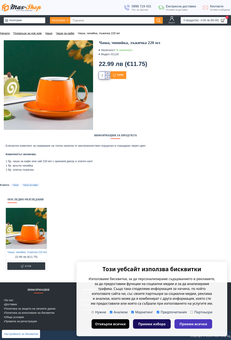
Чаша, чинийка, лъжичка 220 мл (27, 252)
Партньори (201, 312)
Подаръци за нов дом (27, 33)
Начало (5, 33)
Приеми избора (152, 324)
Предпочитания (172, 312)
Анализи (119, 312)
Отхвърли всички (110, 324)
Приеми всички (193, 324)
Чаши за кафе (65, 33)
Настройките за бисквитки (21, 333)
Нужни (98, 312)
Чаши (48, 33)
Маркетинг (142, 312)
